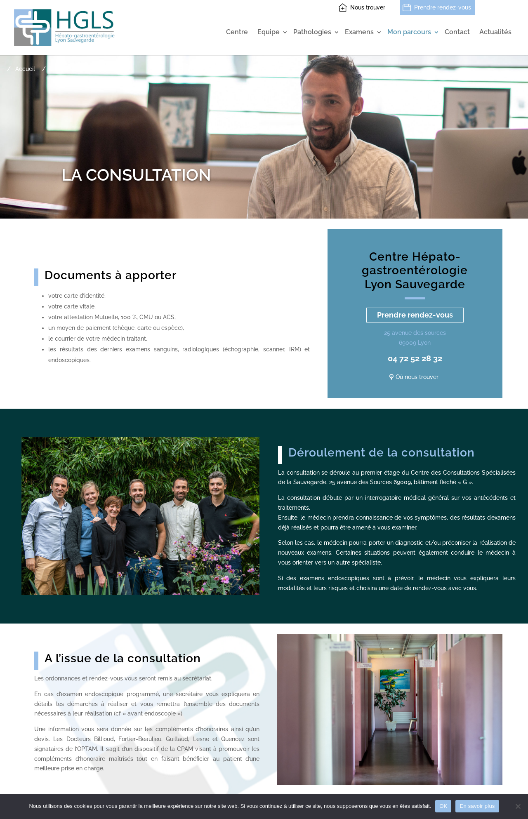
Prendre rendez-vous (442, 7)
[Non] (518, 806)
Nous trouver (367, 7)
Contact (457, 32)
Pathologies (312, 32)
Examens (359, 32)
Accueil (25, 69)
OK (443, 806)
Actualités (495, 32)
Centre (237, 32)
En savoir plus (477, 806)
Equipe (268, 32)
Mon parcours (409, 32)
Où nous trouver (417, 377)
